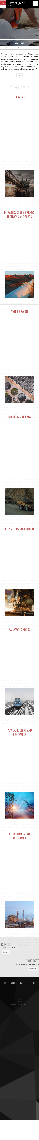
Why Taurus (6, 48)
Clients (19, 48)
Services (32, 48)
